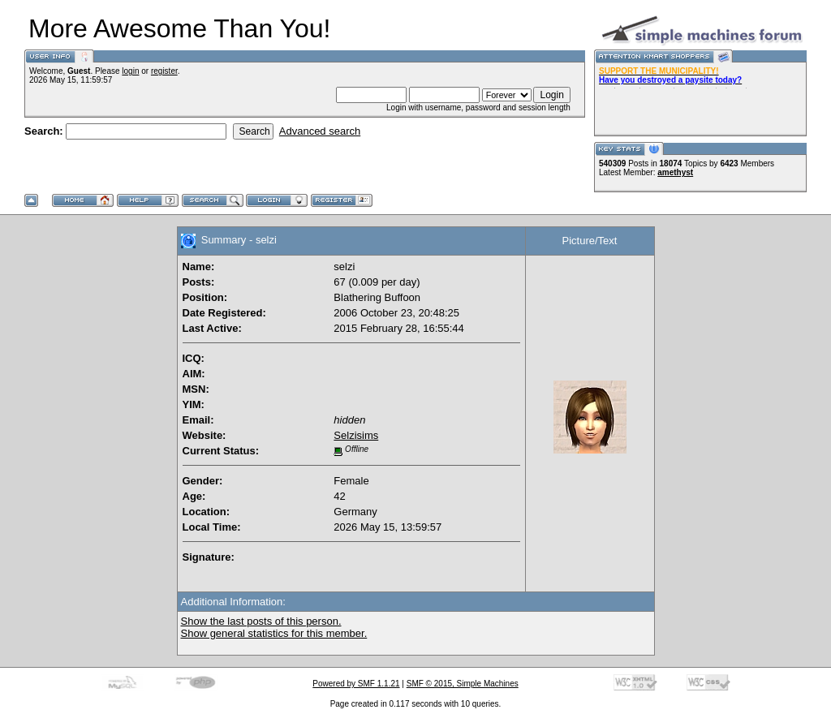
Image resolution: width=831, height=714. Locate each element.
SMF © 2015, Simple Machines (463, 683)
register (164, 71)
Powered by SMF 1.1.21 (355, 683)
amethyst (675, 172)
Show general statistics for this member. (274, 633)
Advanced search (319, 131)
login (130, 71)
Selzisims (356, 435)
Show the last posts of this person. (261, 621)
